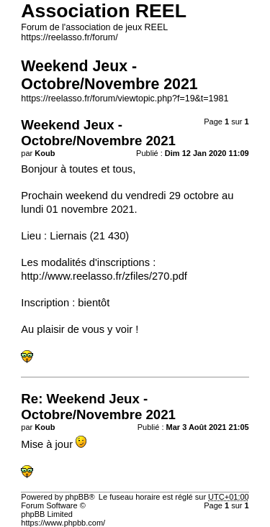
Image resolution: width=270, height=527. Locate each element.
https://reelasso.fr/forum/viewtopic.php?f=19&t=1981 (124, 98)
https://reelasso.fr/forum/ (69, 37)
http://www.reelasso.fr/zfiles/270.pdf (104, 276)
